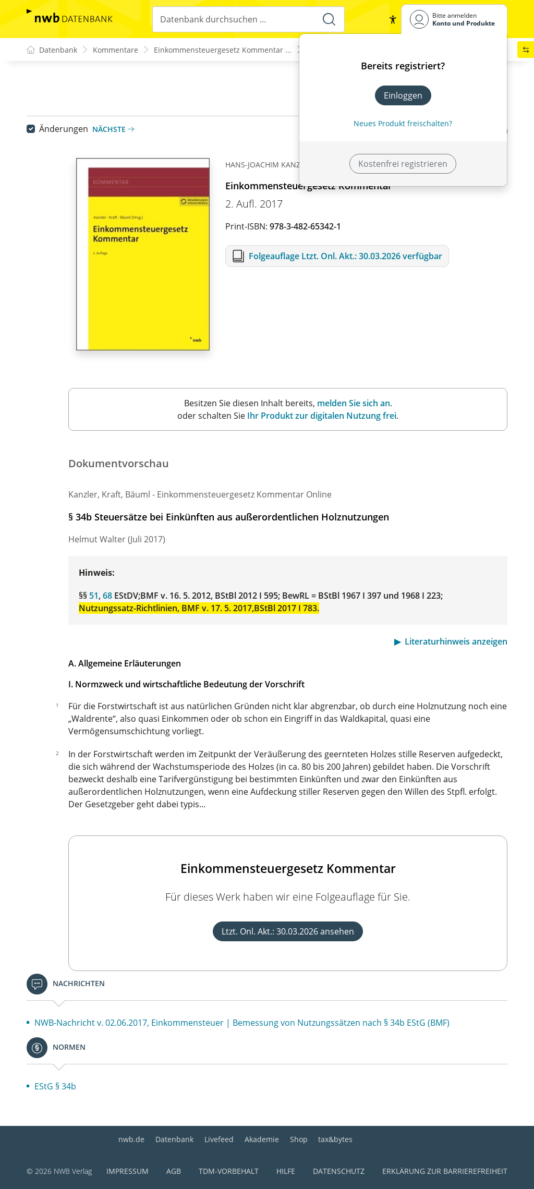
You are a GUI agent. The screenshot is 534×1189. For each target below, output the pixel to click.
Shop (299, 1139)
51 (94, 595)
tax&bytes (335, 1139)
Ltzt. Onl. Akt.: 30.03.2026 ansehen (288, 931)
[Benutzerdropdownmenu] (454, 19)
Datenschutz (339, 1171)
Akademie (262, 1139)
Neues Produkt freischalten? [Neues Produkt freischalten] (403, 123)
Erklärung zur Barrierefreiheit (444, 1171)
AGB (173, 1171)
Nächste (113, 129)
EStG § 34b (55, 1086)
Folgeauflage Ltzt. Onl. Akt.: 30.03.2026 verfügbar (345, 256)
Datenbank (174, 1139)
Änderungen (63, 129)
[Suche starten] (329, 19)
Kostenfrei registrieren (402, 163)
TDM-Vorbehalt (229, 1171)
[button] (392, 19)
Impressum (127, 1171)
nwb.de (131, 1139)
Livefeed (219, 1139)
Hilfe (285, 1171)
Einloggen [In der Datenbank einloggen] (403, 95)
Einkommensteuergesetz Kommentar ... (223, 50)
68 (107, 595)
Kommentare (115, 50)
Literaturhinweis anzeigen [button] (456, 641)
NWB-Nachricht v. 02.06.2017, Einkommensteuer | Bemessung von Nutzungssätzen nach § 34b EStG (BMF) (242, 1022)
